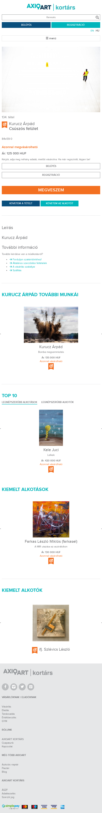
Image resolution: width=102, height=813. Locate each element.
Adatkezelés (9, 793)
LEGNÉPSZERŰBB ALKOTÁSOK (19, 402)
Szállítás (15, 270)
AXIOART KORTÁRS (13, 739)
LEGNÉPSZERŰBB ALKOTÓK (57, 402)
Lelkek (51, 455)
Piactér (5, 768)
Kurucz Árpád (22, 123)
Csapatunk (8, 742)
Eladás (5, 710)
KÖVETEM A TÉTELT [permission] (20, 203)
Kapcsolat (7, 746)
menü (51, 38)
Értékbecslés (9, 717)
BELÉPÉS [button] (51, 166)
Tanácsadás (8, 714)
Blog (4, 771)
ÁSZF (5, 790)
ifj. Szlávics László (54, 649)
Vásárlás (6, 706)
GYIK (4, 721)
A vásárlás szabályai (22, 266)
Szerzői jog (8, 797)
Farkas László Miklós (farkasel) (51, 541)
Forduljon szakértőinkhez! (25, 259)
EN (92, 30)
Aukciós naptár (10, 764)
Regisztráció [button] (51, 175)
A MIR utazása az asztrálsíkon (51, 546)
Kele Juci (51, 450)
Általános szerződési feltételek (28, 263)
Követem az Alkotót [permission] (59, 203)
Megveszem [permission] (51, 190)
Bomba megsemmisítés (51, 352)
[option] (51, 79)
